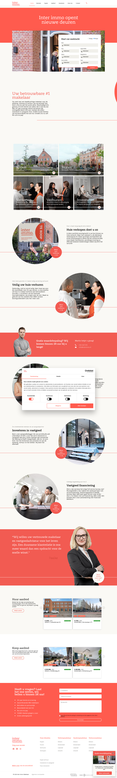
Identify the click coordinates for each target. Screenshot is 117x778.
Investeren (61, 3)
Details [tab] (58, 376)
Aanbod (53, 3)
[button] (18, 610)
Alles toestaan (82, 405)
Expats (46, 3)
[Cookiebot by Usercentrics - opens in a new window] (86, 371)
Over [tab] (82, 376)
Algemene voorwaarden (38, 774)
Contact (78, 3)
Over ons (70, 3)
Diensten (38, 3)
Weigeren (58, 405)
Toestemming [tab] (34, 376)
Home (32, 3)
